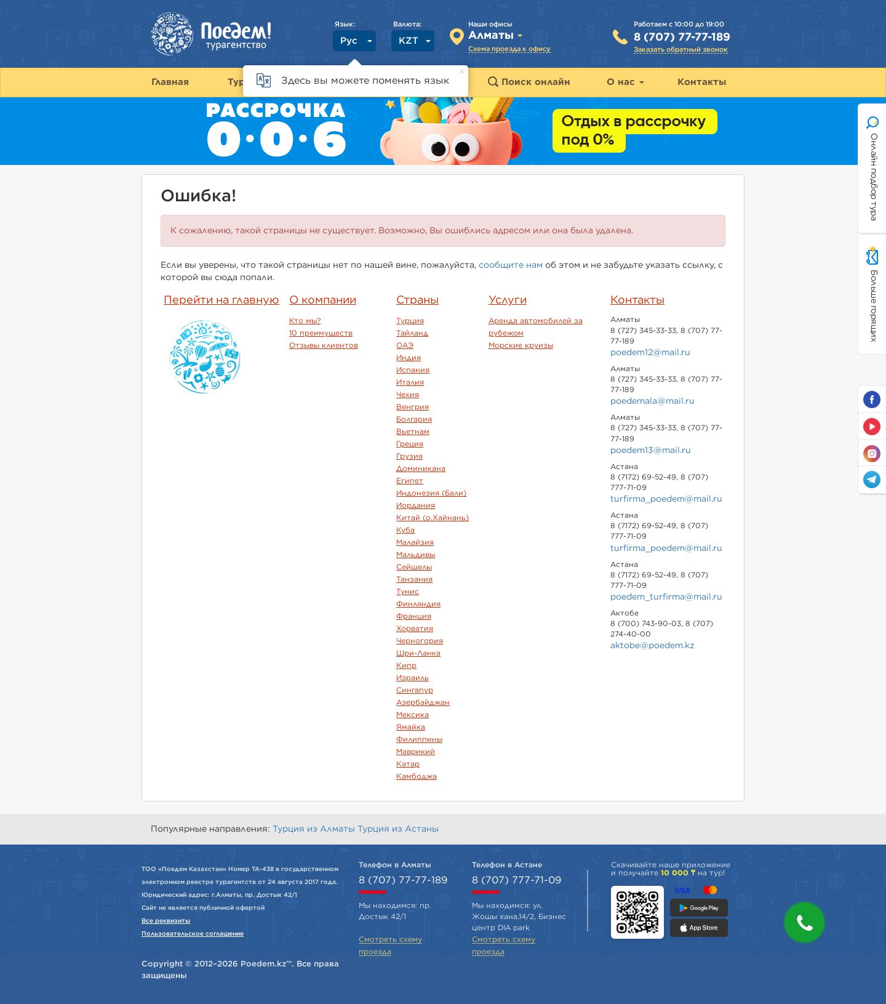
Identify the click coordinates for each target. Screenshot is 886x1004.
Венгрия (412, 407)
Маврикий (415, 751)
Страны (417, 300)
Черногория (419, 641)
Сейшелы (414, 567)
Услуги (508, 300)
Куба (405, 530)
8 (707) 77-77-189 (682, 37)
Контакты (637, 300)
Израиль (412, 677)
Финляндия (418, 604)
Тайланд (412, 333)
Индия (408, 357)
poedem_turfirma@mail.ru (666, 597)
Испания (412, 370)
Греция (409, 444)
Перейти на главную (221, 300)
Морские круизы (521, 345)
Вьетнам (412, 431)
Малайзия (415, 542)
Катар (408, 764)
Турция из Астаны (398, 829)
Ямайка (410, 727)
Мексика (412, 714)
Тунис (407, 591)
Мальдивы (415, 554)
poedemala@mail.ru (652, 401)
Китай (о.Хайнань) (432, 517)
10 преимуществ (321, 333)
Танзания (414, 579)
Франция (413, 616)
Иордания (415, 505)
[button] (804, 922)
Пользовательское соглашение (193, 934)
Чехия (407, 394)
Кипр (406, 665)
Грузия (409, 456)
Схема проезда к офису (509, 49)
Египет (409, 480)
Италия (410, 382)
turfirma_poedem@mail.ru (666, 499)
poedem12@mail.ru (650, 352)
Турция (410, 320)
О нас (625, 82)
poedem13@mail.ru (650, 450)
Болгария (414, 419)
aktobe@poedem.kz (652, 645)
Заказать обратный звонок (681, 49)
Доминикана (420, 468)
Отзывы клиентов (323, 345)
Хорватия (414, 628)
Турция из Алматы (315, 829)
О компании (322, 300)
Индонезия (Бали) (431, 493)
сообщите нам (511, 265)
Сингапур (414, 690)
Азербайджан (423, 702)
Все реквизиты (166, 921)
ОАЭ (404, 345)
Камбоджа (416, 776)
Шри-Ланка (418, 653)
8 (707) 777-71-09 (516, 880)
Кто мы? (305, 320)
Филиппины (419, 739)
